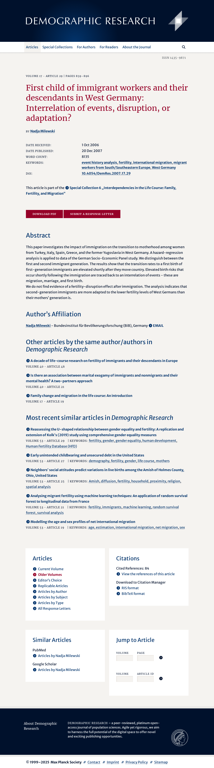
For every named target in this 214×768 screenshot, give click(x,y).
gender (108, 440)
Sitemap (161, 762)
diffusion (108, 481)
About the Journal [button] (136, 47)
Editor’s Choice (50, 580)
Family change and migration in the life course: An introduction (81, 396)
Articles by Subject (53, 597)
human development (159, 440)
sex (182, 527)
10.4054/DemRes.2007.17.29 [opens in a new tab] (106, 173)
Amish (94, 481)
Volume (122, 652)
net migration (166, 527)
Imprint (113, 762)
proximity (158, 481)
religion (174, 481)
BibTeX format (133, 594)
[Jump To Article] (161, 657)
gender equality (128, 440)
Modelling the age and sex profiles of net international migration (83, 522)
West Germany (164, 167)
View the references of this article (148, 574)
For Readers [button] (109, 47)
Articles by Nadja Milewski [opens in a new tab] (59, 656)
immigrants (111, 507)
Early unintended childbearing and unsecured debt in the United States (87, 455)
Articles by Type (51, 603)
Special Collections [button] (57, 47)
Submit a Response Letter (92, 214)
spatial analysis (38, 487)
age (91, 527)
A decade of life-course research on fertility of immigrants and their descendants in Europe (104, 361)
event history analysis (99, 162)
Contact (94, 762)
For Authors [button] (86, 47)
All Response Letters (54, 608)
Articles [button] (32, 47)
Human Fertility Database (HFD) (51, 446)
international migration (152, 162)
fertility (125, 162)
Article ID (145, 673)
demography (99, 461)
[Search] (183, 47)
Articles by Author (52, 591)
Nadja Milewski (42, 131)
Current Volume (51, 569)
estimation (105, 527)
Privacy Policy (137, 762)
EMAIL (158, 325)
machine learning (137, 507)
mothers (163, 461)
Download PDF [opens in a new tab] (44, 214)
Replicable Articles (53, 586)
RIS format (130, 588)
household (139, 481)
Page (141, 652)
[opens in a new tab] (179, 737)
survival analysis (50, 513)
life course (146, 461)
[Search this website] (177, 46)
